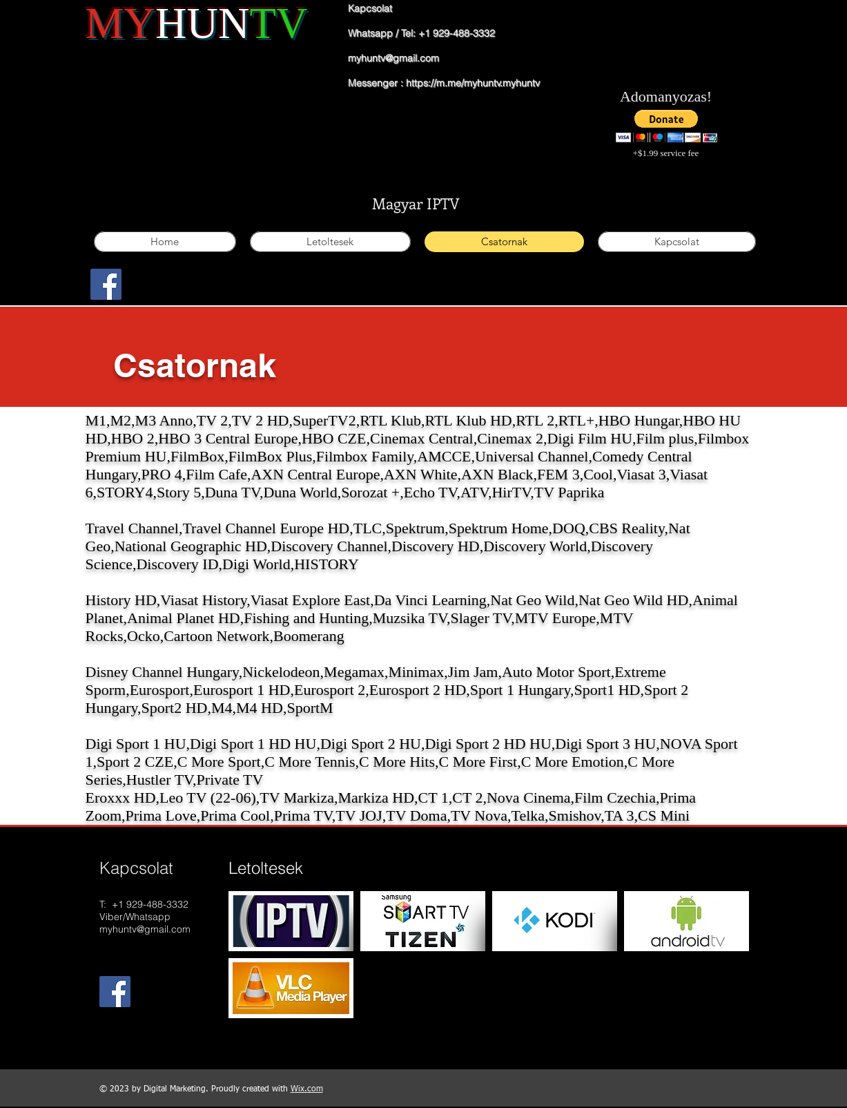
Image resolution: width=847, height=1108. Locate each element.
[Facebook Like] (152, 293)
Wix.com (307, 1089)
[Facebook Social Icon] (105, 284)
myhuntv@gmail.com (393, 58)
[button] (666, 126)
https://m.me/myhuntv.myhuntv (473, 83)
